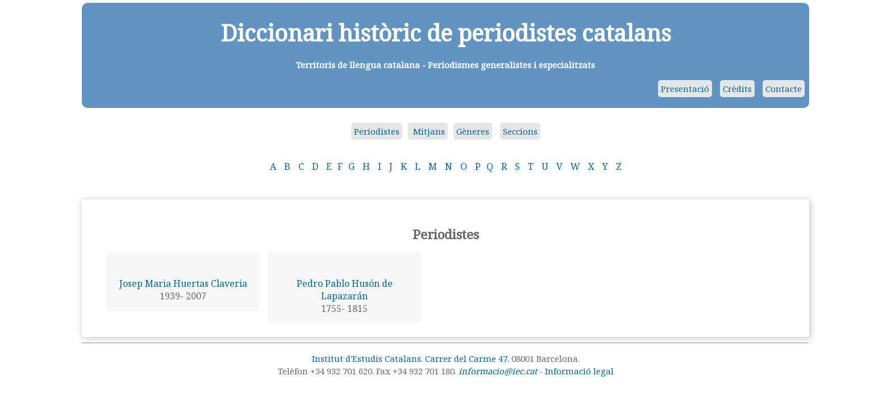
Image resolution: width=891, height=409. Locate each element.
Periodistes (376, 131)
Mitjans (428, 131)
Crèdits (737, 88)
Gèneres (472, 131)
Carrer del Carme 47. (467, 358)
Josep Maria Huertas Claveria (183, 283)
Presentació (685, 88)
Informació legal (579, 371)
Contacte (783, 88)
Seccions (520, 131)
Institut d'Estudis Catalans (366, 358)
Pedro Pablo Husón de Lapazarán (345, 289)
